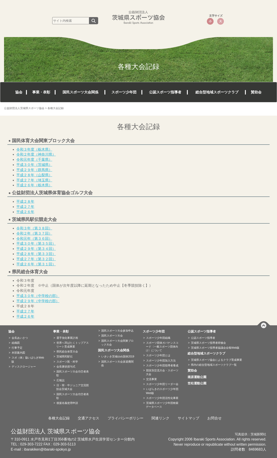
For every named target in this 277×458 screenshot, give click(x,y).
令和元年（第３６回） (34, 238)
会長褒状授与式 (65, 366)
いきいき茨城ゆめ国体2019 (117, 356)
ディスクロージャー (24, 366)
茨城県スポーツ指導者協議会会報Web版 (215, 347)
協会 (18, 92)
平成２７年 (25, 207)
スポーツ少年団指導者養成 (162, 365)
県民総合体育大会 (67, 351)
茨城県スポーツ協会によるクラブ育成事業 (216, 359)
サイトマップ (188, 418)
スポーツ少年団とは (158, 355)
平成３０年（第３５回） (36, 243)
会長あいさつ (20, 337)
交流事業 (151, 379)
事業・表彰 (41, 92)
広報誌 (60, 380)
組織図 (16, 342)
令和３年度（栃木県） (34, 149)
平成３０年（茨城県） (34, 165)
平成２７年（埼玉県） (34, 180)
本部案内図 (18, 352)
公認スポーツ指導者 (165, 92)
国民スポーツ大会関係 (80, 92)
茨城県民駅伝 (64, 356)
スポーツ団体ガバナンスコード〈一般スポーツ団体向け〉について (162, 346)
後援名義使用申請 (67, 403)
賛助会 (256, 92)
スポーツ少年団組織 (158, 337)
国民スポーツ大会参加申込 (117, 330)
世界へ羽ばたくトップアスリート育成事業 (72, 344)
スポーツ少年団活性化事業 (162, 398)
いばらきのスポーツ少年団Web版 (162, 391)
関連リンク (160, 418)
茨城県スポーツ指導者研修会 (208, 342)
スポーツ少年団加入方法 (161, 360)
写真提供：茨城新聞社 (250, 434)
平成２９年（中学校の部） (37, 301)
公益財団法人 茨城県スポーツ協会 (55, 431)
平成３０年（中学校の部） (37, 296)
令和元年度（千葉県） (34, 159)
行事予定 (17, 347)
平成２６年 (25, 212)
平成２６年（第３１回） (36, 264)
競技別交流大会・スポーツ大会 (162, 372)
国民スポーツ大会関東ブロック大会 (117, 342)
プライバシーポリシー (125, 418)
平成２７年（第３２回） (36, 259)
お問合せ (214, 418)
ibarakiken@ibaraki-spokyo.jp (47, 449)
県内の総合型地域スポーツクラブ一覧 (214, 364)
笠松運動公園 (198, 383)
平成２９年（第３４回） (36, 249)
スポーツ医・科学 (67, 361)
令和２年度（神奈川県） (36, 154)
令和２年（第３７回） (34, 233)
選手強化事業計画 (67, 337)
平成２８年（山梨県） (34, 175)
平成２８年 (25, 201)
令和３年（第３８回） (34, 228)
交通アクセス (88, 418)
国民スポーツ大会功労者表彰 (72, 373)
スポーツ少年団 (123, 92)
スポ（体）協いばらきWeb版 (27, 359)
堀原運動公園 (198, 377)
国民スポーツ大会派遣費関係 (117, 363)
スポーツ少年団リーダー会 (162, 384)
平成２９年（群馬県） (34, 170)
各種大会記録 (59, 418)
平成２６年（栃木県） (34, 185)
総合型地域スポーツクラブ (216, 92)
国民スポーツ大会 (112, 335)
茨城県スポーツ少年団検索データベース (162, 404)
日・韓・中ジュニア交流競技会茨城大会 (72, 387)
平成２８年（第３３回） (36, 254)
